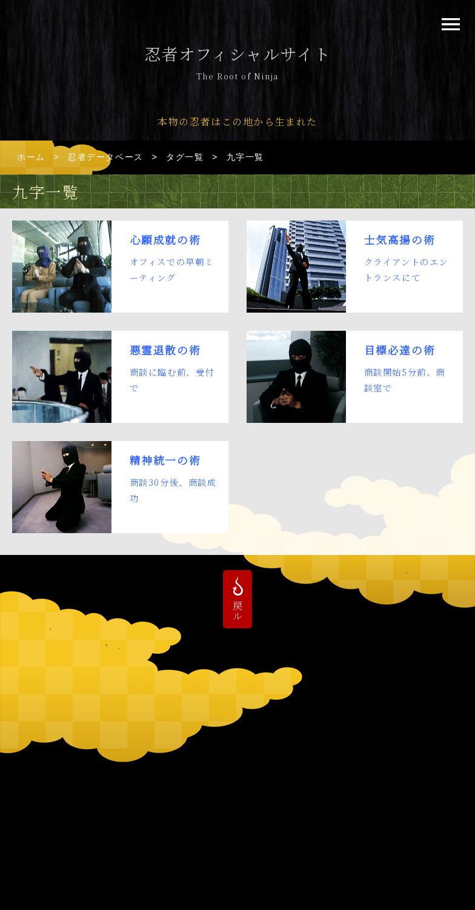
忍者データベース (106, 157)
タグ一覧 (185, 157)
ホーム (31, 157)
